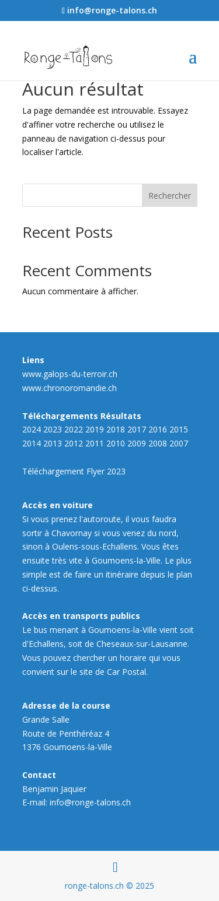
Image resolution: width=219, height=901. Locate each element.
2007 (178, 443)
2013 (52, 443)
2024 (31, 429)
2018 (115, 429)
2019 (94, 429)
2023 (52, 429)
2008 (157, 443)
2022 (73, 429)
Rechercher (169, 195)
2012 (73, 443)
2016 (157, 429)
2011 (94, 443)
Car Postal (126, 671)
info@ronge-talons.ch (90, 802)
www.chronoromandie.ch (69, 387)
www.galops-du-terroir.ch (69, 373)
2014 (31, 443)
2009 (136, 443)
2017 (136, 429)
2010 (115, 443)
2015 (178, 429)
